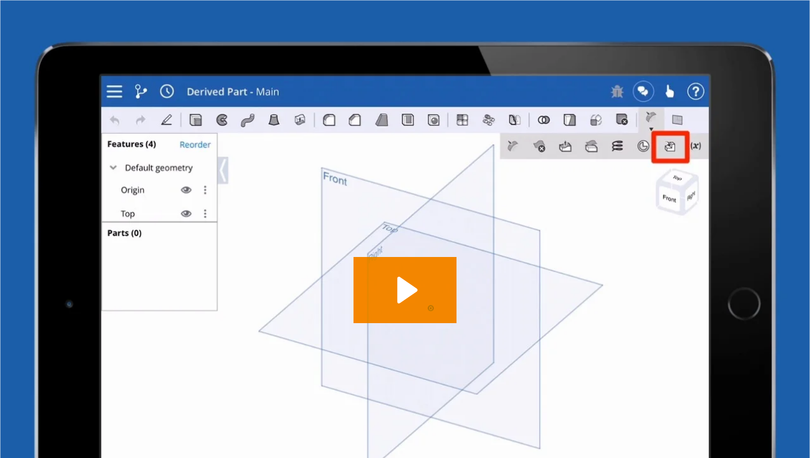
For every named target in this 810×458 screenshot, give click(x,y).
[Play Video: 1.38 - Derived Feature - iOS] (405, 290)
